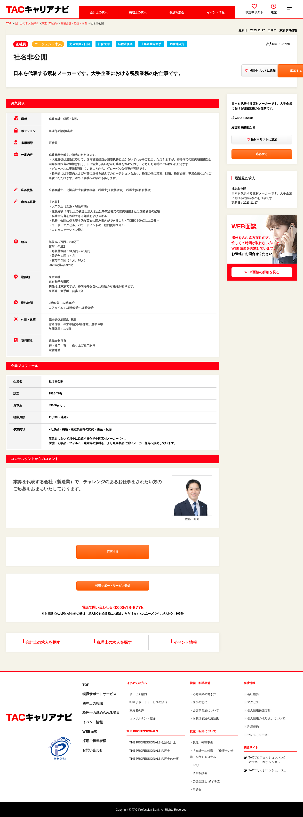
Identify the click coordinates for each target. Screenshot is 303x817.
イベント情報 (215, 13)
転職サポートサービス (99, 694)
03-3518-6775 (128, 609)
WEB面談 (89, 732)
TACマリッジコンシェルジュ (267, 770)
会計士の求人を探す (27, 24)
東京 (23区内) (49, 24)
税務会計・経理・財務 (74, 24)
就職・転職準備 (200, 683)
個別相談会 (176, 13)
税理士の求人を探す (114, 643)
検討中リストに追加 (227, 72)
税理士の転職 (92, 703)
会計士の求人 (98, 13)
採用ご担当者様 (94, 741)
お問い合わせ (92, 750)
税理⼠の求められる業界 (101, 713)
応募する (271, 72)
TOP (8, 24)
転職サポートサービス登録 (112, 587)
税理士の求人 (137, 13)
